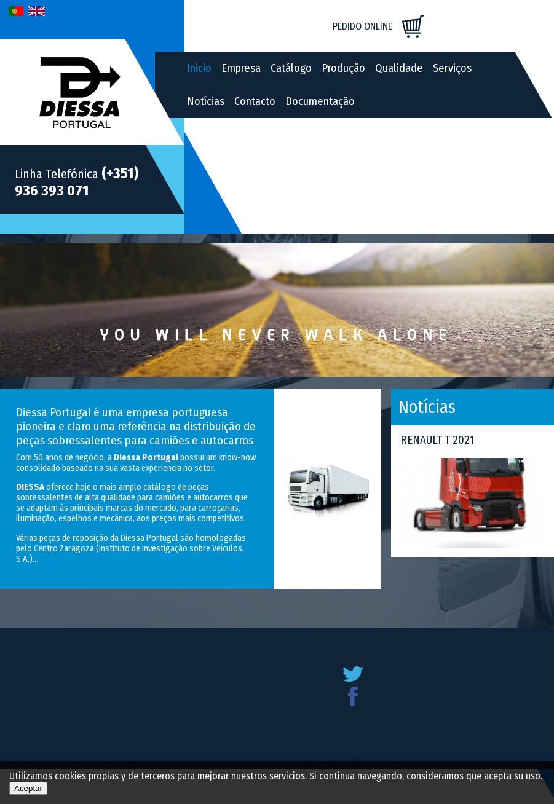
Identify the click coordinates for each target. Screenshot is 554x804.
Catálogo (291, 68)
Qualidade (399, 68)
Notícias (205, 101)
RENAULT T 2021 (437, 440)
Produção (343, 68)
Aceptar (28, 788)
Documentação (320, 101)
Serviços (452, 68)
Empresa (241, 68)
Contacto (254, 101)
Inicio (199, 68)
